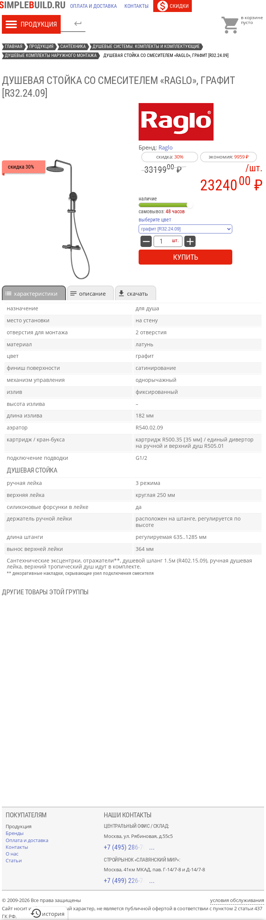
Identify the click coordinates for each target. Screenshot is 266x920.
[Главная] (34, 6)
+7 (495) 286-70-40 (129, 847)
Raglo (165, 147)
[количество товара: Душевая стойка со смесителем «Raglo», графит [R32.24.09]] (161, 241)
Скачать (137, 293)
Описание (92, 293)
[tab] (34, 293)
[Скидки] (172, 6)
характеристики (36, 293)
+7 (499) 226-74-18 (129, 880)
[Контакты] (136, 6)
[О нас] (12, 853)
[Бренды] (15, 833)
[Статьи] (14, 860)
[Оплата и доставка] (93, 6)
